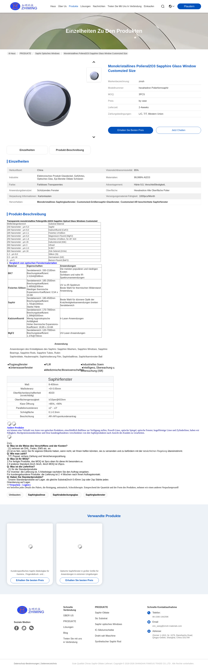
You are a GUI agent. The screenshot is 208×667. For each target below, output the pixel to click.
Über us (62, 6)
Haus (53, 6)
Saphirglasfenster (95, 495)
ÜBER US (68, 615)
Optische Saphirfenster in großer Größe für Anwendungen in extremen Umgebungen (79, 572)
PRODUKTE (25, 53)
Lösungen (68, 627)
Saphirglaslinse (36, 495)
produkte (73, 6)
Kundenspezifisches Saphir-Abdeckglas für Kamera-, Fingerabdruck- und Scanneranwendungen (30, 573)
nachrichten (99, 6)
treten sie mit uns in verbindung (125, 6)
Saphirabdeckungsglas (65, 495)
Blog (65, 633)
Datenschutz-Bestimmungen (26, 663)
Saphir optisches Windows (47, 53)
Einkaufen (149, 6)
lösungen (85, 6)
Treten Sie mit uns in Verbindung (72, 640)
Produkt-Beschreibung (70, 150)
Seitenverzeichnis (49, 663)
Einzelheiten (27, 150)
